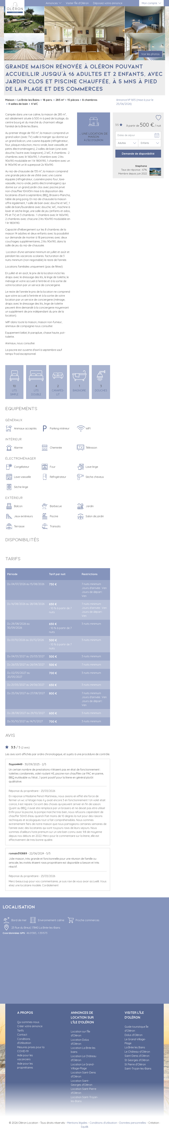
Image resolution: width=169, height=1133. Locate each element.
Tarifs (20, 1030)
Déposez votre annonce (107, 3)
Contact (22, 1034)
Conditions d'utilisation (103, 1122)
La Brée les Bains (135, 1047)
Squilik (84, 1126)
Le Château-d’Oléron (137, 1051)
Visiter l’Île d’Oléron (77, 3)
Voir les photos (150, 54)
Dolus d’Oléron (133, 1035)
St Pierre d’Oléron (135, 1064)
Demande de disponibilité (138, 153)
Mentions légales (77, 1122)
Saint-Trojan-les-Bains (138, 1068)
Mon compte (149, 3)
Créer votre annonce (29, 1026)
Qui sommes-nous (28, 1022)
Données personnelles (132, 1122)
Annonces (52, 3)
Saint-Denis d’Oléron (137, 1055)
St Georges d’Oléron (137, 1060)
